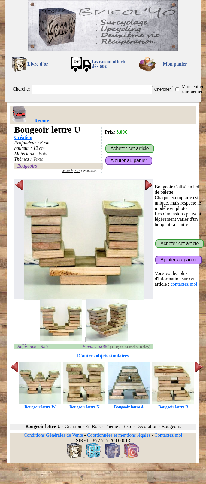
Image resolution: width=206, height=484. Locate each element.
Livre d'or (37, 63)
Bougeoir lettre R (173, 404)
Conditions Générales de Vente (53, 435)
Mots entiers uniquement (193, 89)
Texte (38, 159)
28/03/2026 (90, 171)
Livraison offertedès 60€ (109, 64)
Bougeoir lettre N (84, 404)
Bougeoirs (27, 165)
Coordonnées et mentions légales (118, 435)
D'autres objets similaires (103, 355)
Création (23, 137)
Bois (42, 153)
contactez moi (184, 284)
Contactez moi (168, 435)
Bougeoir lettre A (129, 404)
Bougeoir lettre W (40, 404)
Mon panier (175, 63)
